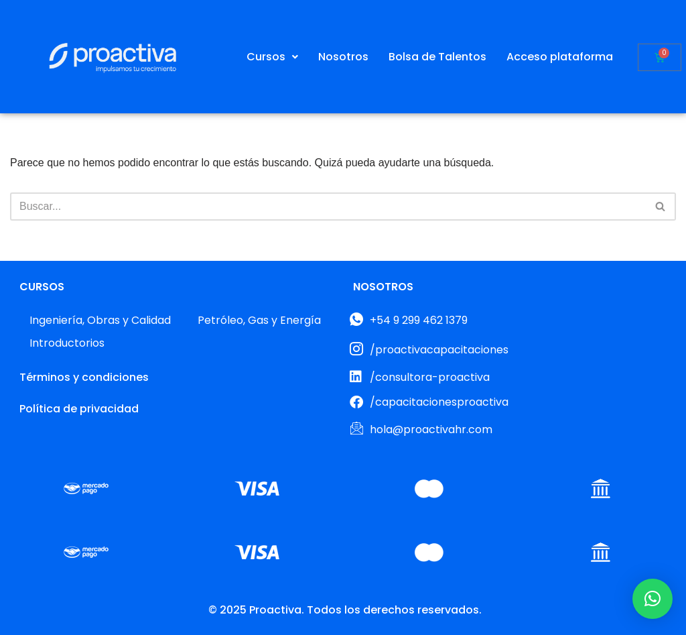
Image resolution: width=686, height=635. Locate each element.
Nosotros (343, 56)
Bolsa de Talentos (437, 56)
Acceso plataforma (559, 56)
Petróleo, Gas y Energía (259, 320)
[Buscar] (328, 206)
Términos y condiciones (84, 377)
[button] (272, 57)
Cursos (272, 56)
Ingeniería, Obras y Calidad (100, 320)
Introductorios (67, 343)
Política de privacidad (79, 408)
